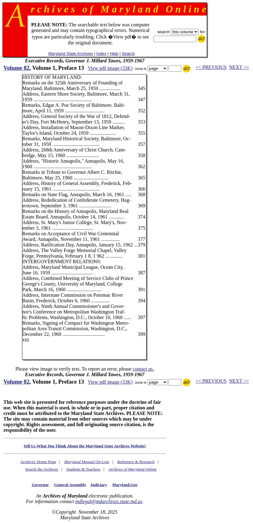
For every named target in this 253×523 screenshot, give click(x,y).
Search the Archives (41, 469)
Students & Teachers (83, 469)
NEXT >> (239, 67)
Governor (40, 484)
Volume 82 (16, 68)
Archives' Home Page (38, 461)
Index (101, 53)
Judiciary (98, 484)
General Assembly (70, 484)
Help (114, 53)
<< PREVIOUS (211, 67)
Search (128, 53)
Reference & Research (136, 461)
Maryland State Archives (70, 53)
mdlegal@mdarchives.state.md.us (108, 501)
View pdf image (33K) (110, 68)
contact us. (143, 369)
